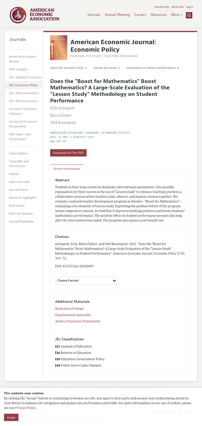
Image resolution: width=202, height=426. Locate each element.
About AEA (178, 7)
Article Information (67, 169)
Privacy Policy (25, 408)
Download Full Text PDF (68, 153)
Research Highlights (22, 198)
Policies (14, 174)
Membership (161, 7)
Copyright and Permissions (19, 163)
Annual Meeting (117, 14)
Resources (159, 14)
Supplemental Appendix (73, 315)
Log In (189, 7)
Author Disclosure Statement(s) (77, 321)
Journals (93, 14)
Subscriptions (18, 153)
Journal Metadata (21, 222)
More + (177, 14)
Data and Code (19, 182)
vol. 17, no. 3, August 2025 (72, 137)
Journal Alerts (18, 190)
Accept (11, 417)
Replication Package (69, 308)
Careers (140, 14)
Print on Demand (21, 214)
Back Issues (17, 206)
